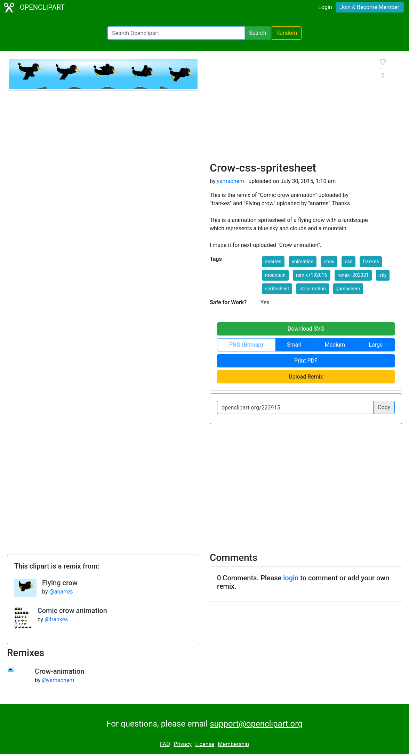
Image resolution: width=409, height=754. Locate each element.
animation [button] (302, 261)
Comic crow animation (72, 610)
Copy (384, 407)
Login (325, 7)
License (204, 744)
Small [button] (294, 344)
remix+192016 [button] (311, 275)
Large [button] (376, 344)
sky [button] (382, 275)
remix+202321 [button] (353, 275)
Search (257, 33)
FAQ (165, 744)
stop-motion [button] (312, 288)
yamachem (230, 181)
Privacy (183, 744)
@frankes (56, 619)
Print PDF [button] (306, 360)
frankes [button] (371, 261)
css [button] (348, 261)
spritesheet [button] (277, 288)
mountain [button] (275, 275)
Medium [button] (335, 344)
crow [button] (329, 261)
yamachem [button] (348, 288)
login (290, 578)
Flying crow (60, 583)
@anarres (61, 591)
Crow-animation (59, 671)
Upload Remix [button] (306, 376)
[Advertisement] (289, 109)
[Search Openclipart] (176, 33)
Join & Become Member (369, 7)
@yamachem (58, 680)
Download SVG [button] (306, 328)
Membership (233, 744)
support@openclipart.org (256, 724)
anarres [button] (273, 261)
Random (286, 33)
